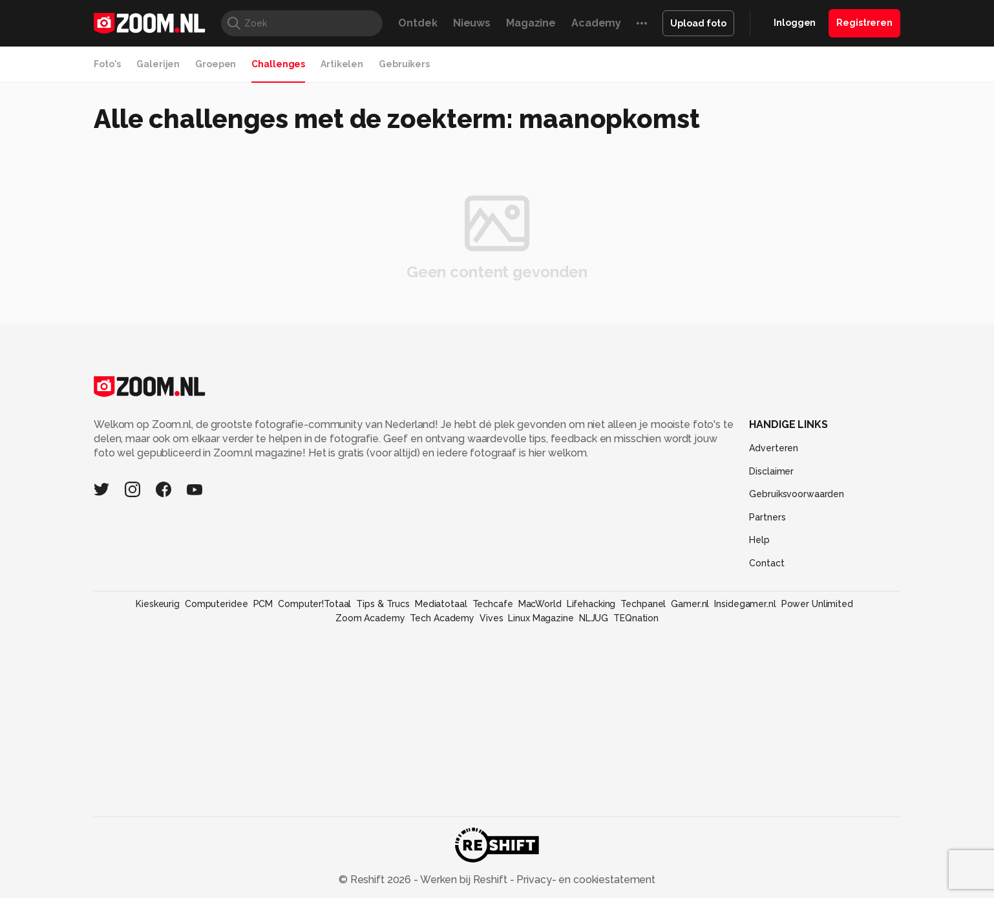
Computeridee (216, 604)
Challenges (278, 64)
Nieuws (472, 23)
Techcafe (492, 604)
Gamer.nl (690, 604)
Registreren (864, 22)
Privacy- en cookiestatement (584, 879)
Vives (491, 618)
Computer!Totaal (314, 604)
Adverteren (773, 448)
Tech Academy (442, 618)
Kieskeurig (158, 604)
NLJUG (593, 618)
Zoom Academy (370, 618)
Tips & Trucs (383, 604)
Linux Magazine (540, 618)
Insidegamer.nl (745, 604)
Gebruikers (404, 64)
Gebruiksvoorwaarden (796, 494)
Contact (766, 563)
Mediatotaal (441, 604)
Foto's (107, 64)
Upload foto (698, 23)
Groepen (215, 64)
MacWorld (540, 604)
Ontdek (417, 23)
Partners (767, 517)
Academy (596, 23)
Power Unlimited (817, 604)
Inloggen (795, 22)
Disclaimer (771, 471)
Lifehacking (591, 604)
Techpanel (643, 604)
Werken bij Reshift (464, 879)
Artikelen (342, 64)
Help (759, 540)
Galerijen (158, 64)
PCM (263, 604)
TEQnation (636, 618)
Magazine (531, 23)
